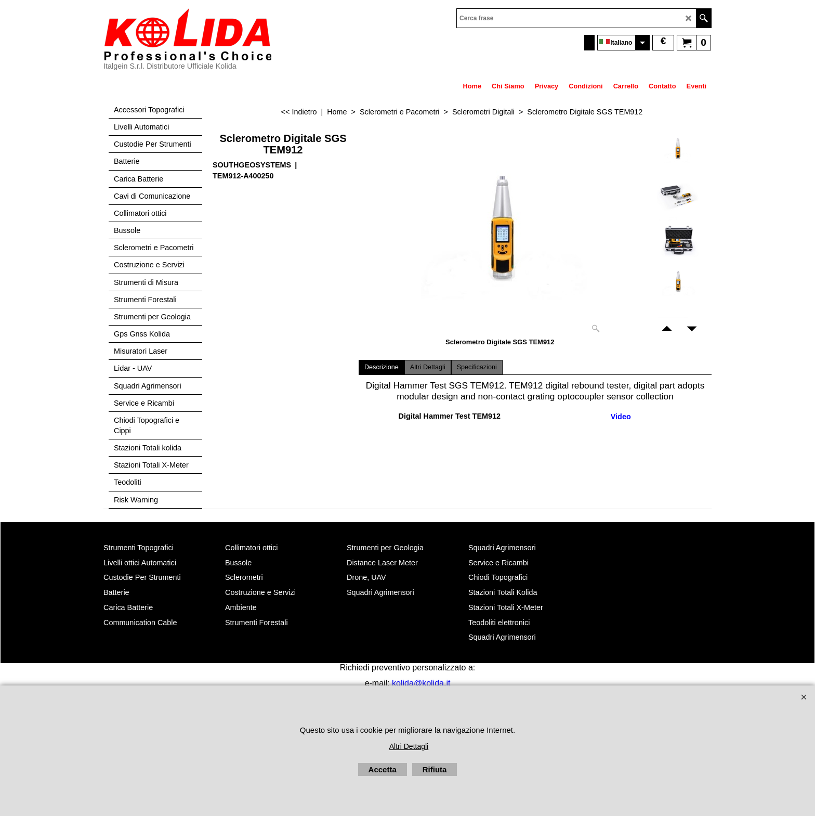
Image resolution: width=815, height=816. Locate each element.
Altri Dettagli (427, 367)
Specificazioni (477, 367)
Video (621, 416)
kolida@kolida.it (421, 683)
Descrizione (381, 367)
